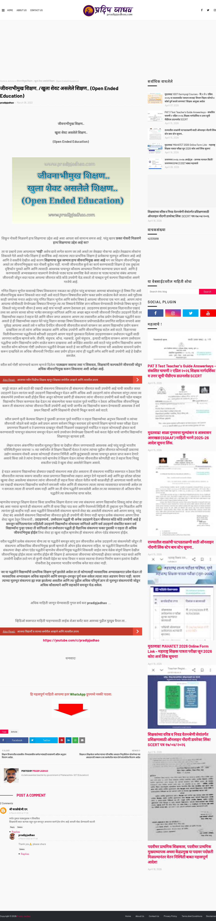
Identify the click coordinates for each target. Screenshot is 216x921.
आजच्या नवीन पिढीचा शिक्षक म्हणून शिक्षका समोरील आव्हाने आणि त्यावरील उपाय (57, 379)
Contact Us (36, 10)
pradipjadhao (7, 102)
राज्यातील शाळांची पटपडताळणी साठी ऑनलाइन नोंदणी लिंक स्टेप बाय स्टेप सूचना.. (190, 132)
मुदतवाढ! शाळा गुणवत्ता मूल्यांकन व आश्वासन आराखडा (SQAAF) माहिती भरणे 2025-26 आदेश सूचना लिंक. (179, 437)
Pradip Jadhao (24, 916)
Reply (12, 827)
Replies (16, 831)
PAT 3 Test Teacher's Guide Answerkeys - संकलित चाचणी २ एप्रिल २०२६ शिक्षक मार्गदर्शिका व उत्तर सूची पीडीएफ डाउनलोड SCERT (190, 116)
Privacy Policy (170, 916)
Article (11, 81)
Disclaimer (211, 916)
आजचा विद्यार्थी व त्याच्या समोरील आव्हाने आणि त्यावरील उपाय (48, 631)
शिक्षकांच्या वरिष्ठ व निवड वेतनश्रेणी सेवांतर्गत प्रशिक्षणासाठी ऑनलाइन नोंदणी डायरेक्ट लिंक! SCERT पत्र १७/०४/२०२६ (178, 214)
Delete (19, 827)
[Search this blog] (173, 291)
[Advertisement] (108, 48)
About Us (22, 10)
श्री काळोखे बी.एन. (18, 809)
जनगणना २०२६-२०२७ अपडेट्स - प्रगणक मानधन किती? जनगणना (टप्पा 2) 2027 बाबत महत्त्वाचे (189, 161)
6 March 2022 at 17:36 (18, 813)
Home (10, 10)
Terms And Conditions (192, 916)
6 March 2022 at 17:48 (28, 838)
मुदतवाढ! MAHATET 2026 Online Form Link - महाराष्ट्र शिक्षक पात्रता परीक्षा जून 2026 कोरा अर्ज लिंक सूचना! (190, 146)
